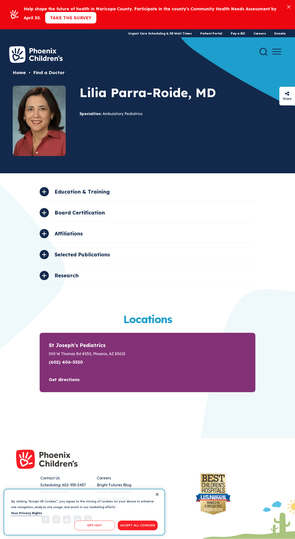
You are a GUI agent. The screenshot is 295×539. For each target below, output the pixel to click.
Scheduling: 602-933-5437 (63, 485)
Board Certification (80, 212)
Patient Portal (211, 33)
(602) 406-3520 (66, 362)
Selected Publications (82, 254)
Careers (260, 33)
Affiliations (69, 233)
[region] (84, 512)
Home (19, 72)
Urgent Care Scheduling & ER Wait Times (160, 33)
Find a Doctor (49, 72)
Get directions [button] (64, 379)
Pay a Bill (238, 33)
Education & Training (82, 191)
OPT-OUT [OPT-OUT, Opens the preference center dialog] (94, 525)
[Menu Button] (276, 52)
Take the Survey (70, 17)
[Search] (263, 52)
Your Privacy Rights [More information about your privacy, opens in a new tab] (26, 513)
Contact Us (50, 478)
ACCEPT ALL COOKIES (137, 525)
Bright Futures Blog (114, 485)
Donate (280, 33)
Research (67, 275)
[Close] (289, 6)
